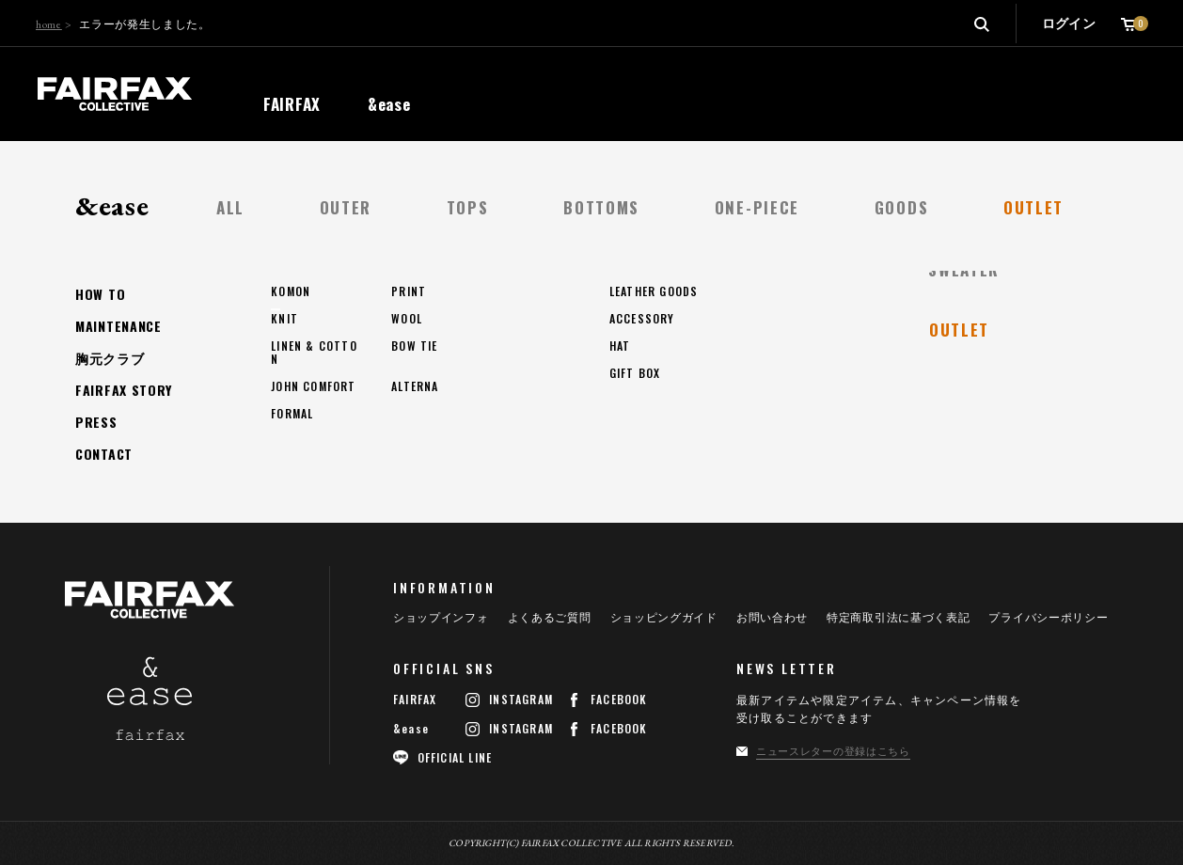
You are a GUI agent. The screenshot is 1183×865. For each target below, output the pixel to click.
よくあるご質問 (550, 617)
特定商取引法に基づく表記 (898, 617)
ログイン (1069, 23)
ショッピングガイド (664, 617)
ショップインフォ (441, 617)
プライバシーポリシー (1048, 617)
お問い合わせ (772, 617)
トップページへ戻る (173, 390)
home (49, 24)
